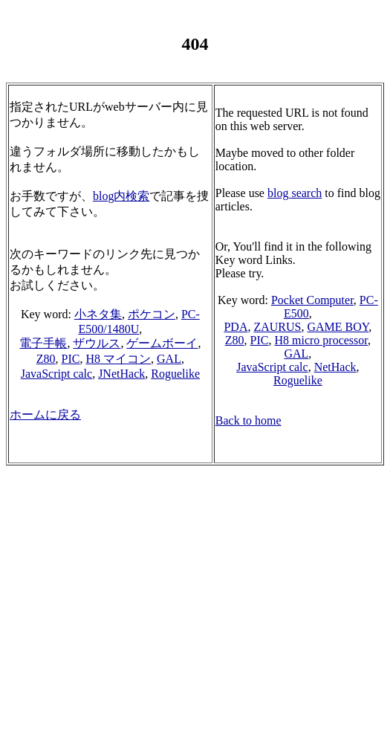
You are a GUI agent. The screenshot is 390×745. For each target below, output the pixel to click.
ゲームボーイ (162, 343)
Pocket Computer (312, 300)
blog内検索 (121, 196)
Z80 (46, 358)
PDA (235, 326)
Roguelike (175, 373)
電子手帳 (43, 343)
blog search (294, 193)
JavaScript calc (56, 373)
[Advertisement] (198, 635)
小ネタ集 (98, 314)
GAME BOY (337, 326)
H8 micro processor (321, 340)
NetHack (335, 367)
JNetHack (121, 373)
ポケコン (151, 314)
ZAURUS (277, 326)
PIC (71, 358)
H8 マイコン (118, 358)
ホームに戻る (45, 414)
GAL (169, 358)
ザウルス (96, 343)
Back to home (248, 420)
